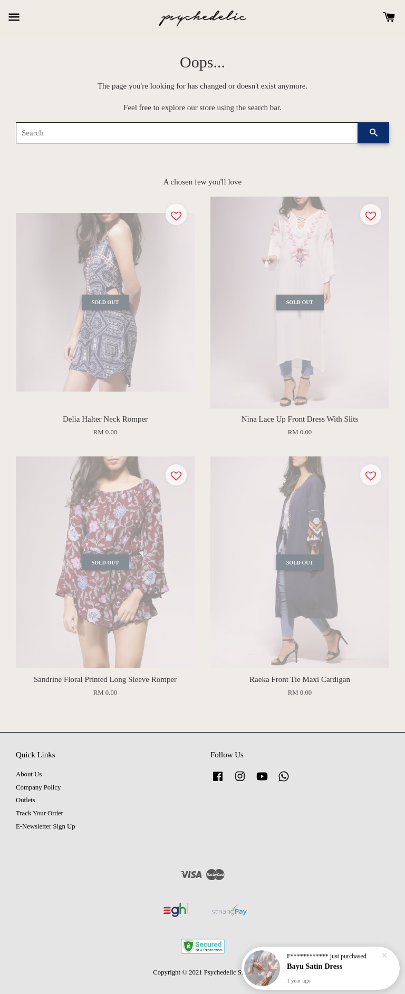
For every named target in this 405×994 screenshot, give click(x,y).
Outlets (25, 800)
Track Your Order (39, 813)
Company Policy (38, 787)
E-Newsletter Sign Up (45, 826)
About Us (29, 774)
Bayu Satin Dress (314, 966)
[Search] (187, 132)
